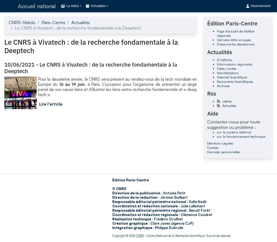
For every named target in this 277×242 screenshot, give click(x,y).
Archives (223, 86)
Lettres (227, 101)
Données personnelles (223, 152)
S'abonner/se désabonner (236, 44)
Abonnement (258, 6)
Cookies (213, 147)
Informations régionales (234, 64)
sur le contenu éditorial (234, 132)
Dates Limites (226, 68)
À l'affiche (224, 60)
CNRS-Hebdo (22, 22)
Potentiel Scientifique (232, 77)
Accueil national (37, 6)
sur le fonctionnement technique (241, 136)
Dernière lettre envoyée (234, 40)
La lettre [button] (70, 6)
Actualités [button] (96, 6)
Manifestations (228, 73)
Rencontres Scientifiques (235, 81)
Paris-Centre (53, 22)
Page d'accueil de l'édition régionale (236, 33)
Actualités (80, 22)
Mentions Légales (220, 143)
